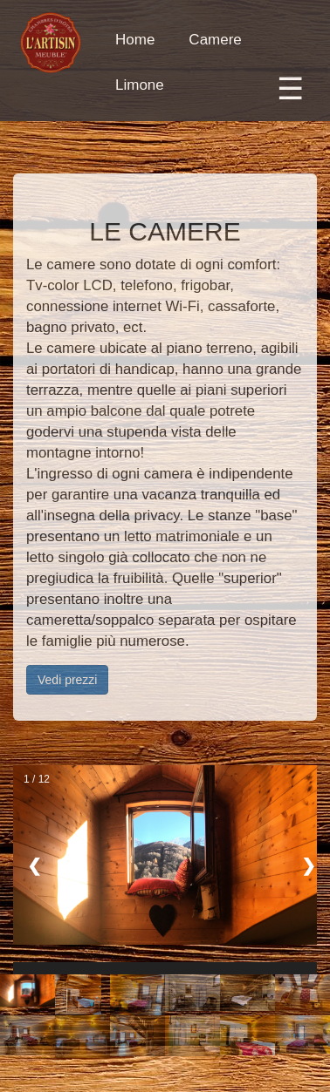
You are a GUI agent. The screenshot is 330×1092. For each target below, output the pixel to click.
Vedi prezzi (67, 680)
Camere (215, 39)
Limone (139, 85)
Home (135, 39)
